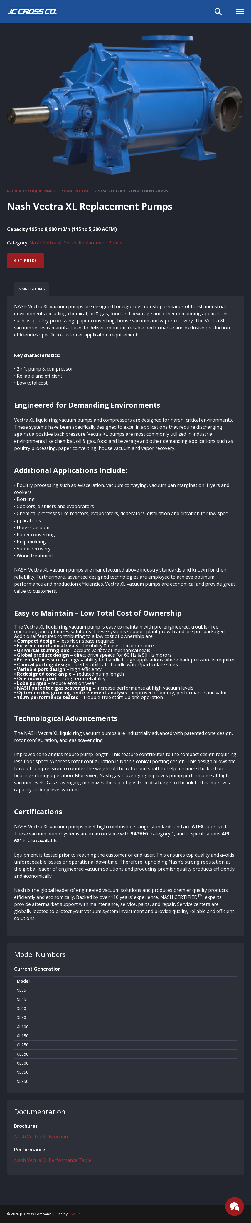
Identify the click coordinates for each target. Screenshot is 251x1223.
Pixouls (74, 1214)
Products (17, 191)
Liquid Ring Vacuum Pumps (45, 191)
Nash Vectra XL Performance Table (52, 1160)
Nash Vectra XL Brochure (42, 1137)
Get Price (25, 260)
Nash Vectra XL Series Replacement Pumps (79, 191)
